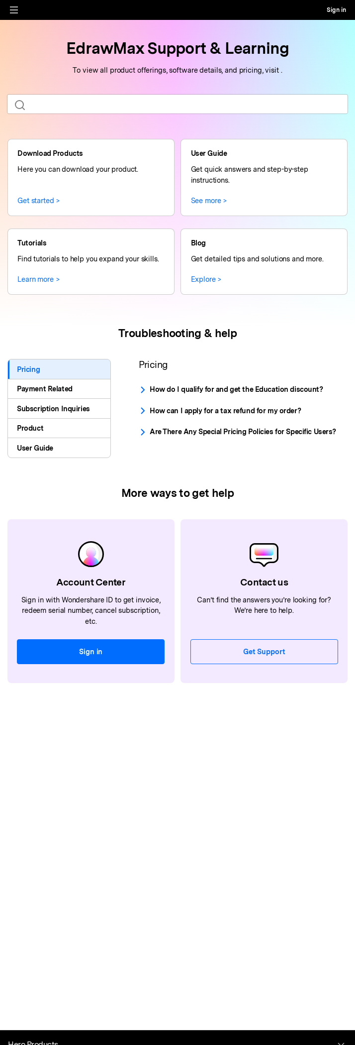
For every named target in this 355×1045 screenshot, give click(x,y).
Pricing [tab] (28, 369)
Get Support (264, 651)
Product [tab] (30, 428)
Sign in (336, 9)
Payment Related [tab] (45, 388)
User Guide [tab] (35, 448)
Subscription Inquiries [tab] (53, 408)
